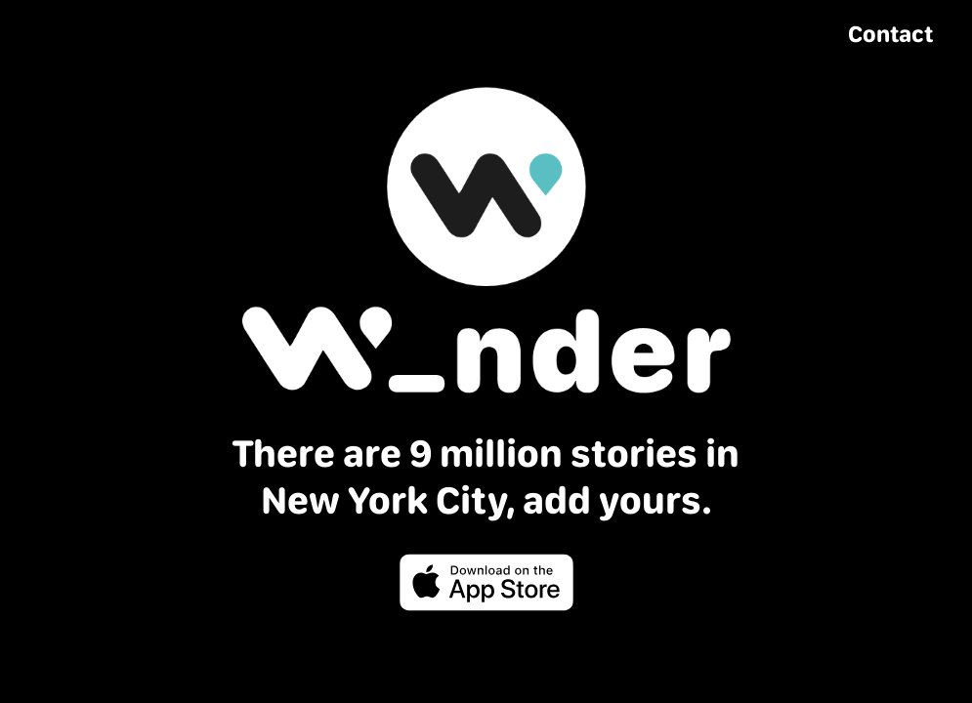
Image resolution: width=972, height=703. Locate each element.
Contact (890, 34)
